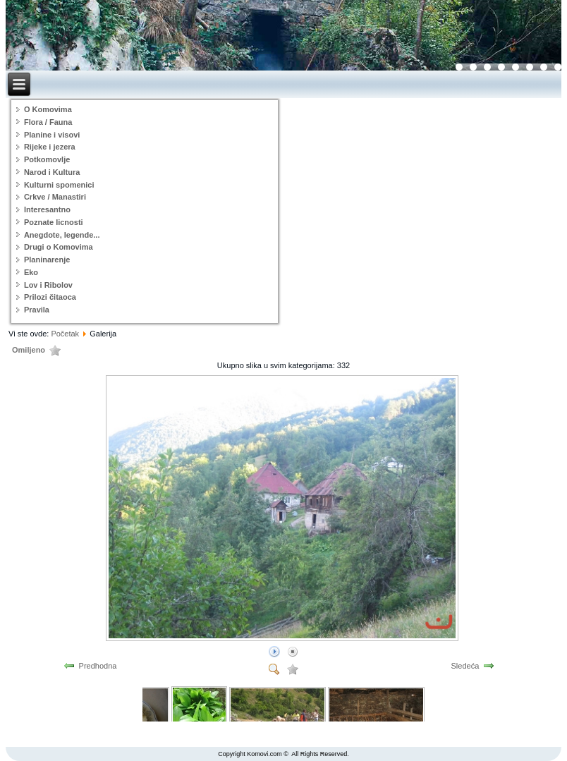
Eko (31, 272)
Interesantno (47, 209)
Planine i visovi (52, 134)
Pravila (36, 309)
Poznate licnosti (53, 222)
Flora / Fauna (48, 122)
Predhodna (98, 666)
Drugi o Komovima (58, 247)
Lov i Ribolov (48, 285)
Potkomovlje (47, 159)
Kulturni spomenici (59, 185)
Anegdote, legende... (62, 235)
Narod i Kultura (52, 172)
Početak (65, 333)
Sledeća (465, 666)
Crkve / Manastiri (55, 197)
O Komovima (48, 109)
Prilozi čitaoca (50, 297)
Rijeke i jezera (49, 146)
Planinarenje (47, 259)
